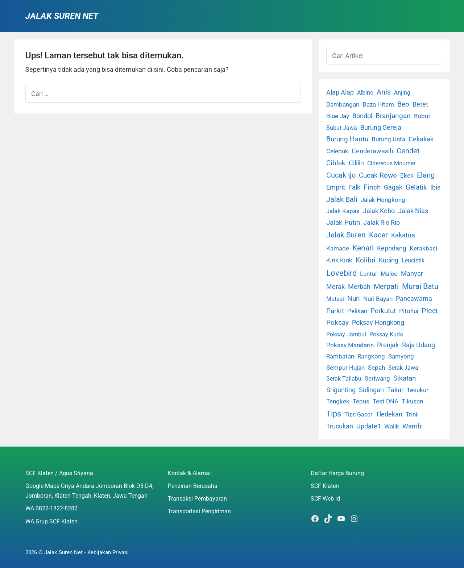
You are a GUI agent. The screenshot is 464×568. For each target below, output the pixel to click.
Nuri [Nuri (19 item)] (353, 298)
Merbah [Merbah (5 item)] (359, 286)
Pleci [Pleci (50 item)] (430, 310)
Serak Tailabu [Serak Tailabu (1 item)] (343, 378)
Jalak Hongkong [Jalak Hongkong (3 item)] (383, 199)
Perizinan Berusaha (193, 485)
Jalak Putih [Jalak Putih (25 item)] (343, 222)
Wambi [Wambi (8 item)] (412, 426)
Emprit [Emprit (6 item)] (335, 187)
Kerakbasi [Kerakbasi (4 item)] (423, 248)
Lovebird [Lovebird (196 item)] (341, 273)
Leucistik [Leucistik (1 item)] (413, 260)
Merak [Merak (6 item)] (335, 286)
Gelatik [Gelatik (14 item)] (416, 187)
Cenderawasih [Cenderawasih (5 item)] (372, 151)
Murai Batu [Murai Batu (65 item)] (420, 286)
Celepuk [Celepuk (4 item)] (337, 151)
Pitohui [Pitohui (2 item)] (408, 311)
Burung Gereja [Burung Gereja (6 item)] (380, 127)
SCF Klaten (325, 485)
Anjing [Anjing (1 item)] (402, 92)
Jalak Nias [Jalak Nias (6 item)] (413, 211)
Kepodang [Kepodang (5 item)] (391, 248)
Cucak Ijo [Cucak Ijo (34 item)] (341, 175)
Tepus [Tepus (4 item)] (361, 401)
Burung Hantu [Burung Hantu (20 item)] (347, 139)
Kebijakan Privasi (108, 552)
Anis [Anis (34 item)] (384, 92)
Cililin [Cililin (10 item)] (356, 163)
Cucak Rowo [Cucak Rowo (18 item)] (378, 175)
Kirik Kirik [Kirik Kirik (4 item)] (339, 260)
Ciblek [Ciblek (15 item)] (335, 163)
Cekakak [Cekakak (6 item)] (421, 139)
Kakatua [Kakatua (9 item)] (403, 235)
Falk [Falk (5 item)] (354, 187)
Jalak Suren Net (61, 16)
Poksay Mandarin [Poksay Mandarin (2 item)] (350, 345)
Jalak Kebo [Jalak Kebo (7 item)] (379, 211)
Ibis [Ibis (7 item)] (435, 187)
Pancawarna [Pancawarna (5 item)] (414, 298)
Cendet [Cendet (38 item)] (408, 150)
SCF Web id (325, 498)
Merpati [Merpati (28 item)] (386, 286)
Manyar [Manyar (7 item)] (412, 273)
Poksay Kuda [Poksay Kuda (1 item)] (386, 334)
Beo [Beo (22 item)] (403, 104)
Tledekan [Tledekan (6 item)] (389, 414)
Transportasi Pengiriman (199, 511)
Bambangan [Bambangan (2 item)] (342, 104)
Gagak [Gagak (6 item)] (393, 187)
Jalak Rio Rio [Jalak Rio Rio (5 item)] (381, 222)
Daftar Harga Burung (337, 473)
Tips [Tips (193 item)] (333, 413)
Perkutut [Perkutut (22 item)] (383, 311)
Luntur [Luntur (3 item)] (368, 273)
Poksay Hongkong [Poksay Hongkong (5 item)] (378, 322)
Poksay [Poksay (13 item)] (337, 323)
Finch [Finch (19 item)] (372, 187)
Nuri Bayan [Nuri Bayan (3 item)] (378, 298)
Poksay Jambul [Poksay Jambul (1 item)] (346, 334)
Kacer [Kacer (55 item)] (378, 235)
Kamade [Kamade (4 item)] (337, 248)
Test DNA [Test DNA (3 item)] (385, 401)
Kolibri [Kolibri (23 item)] (366, 260)
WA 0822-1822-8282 (51, 508)
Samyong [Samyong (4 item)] (401, 356)
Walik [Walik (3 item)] (391, 426)
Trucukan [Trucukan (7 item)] (339, 426)
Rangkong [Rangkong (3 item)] (371, 356)
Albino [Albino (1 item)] (365, 92)
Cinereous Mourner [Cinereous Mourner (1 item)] (391, 163)
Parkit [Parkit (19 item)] (335, 311)
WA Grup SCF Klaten (51, 521)
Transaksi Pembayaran (197, 498)
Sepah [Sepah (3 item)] (376, 367)
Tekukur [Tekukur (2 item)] (417, 390)
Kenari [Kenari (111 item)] (363, 247)
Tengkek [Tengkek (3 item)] (337, 401)
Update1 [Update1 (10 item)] (368, 426)
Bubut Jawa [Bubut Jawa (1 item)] (341, 127)
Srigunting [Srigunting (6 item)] (341, 390)
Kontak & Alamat (189, 473)
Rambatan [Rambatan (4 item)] (340, 356)
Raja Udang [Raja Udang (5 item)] (418, 345)
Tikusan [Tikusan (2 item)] (412, 401)
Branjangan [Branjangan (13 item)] (393, 116)
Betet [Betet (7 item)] (420, 104)
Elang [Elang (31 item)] (426, 175)
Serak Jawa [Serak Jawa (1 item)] (403, 367)
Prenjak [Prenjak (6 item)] (388, 345)
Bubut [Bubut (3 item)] (422, 116)
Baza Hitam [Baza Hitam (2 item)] (378, 104)
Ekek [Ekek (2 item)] (407, 175)
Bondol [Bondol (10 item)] (362, 116)
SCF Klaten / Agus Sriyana (59, 473)
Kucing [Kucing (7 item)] (388, 260)
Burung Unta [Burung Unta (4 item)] (388, 139)
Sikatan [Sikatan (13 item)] (404, 378)
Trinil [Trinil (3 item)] (412, 414)
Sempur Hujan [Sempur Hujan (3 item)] (345, 367)
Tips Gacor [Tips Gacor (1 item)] (358, 414)
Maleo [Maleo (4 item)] (389, 273)
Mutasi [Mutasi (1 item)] (335, 298)
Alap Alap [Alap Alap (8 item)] (340, 92)
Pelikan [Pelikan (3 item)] (357, 311)
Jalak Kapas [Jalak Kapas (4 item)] (343, 211)
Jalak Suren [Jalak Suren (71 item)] (346, 235)
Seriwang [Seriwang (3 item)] (377, 378)
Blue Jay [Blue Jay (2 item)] (337, 116)
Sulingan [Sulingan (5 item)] (371, 390)
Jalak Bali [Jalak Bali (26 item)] (341, 199)
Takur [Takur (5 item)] (395, 390)
